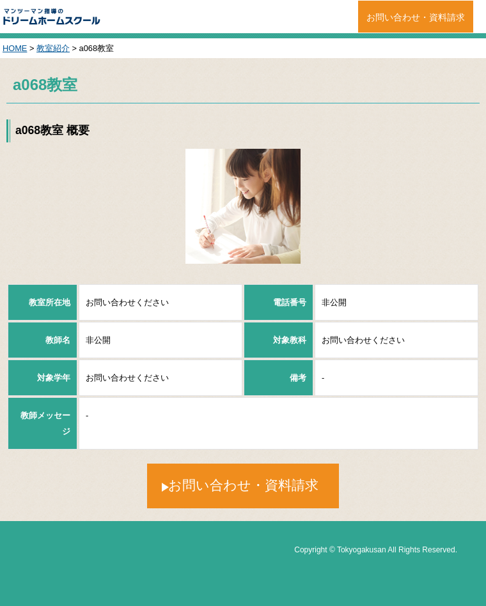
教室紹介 (53, 48)
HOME (15, 48)
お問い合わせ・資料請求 (415, 17)
